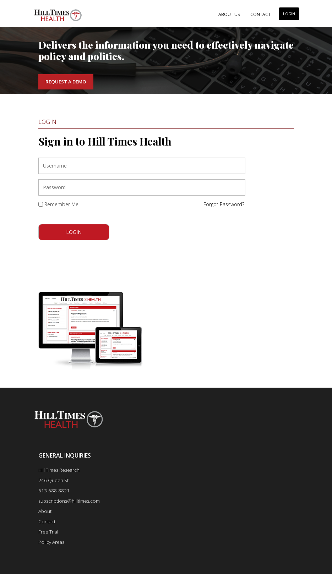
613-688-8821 (54, 490)
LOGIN (289, 13)
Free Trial (48, 532)
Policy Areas (51, 542)
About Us (229, 14)
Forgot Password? (223, 204)
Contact (260, 14)
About (44, 511)
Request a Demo (65, 81)
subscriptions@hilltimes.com (69, 501)
